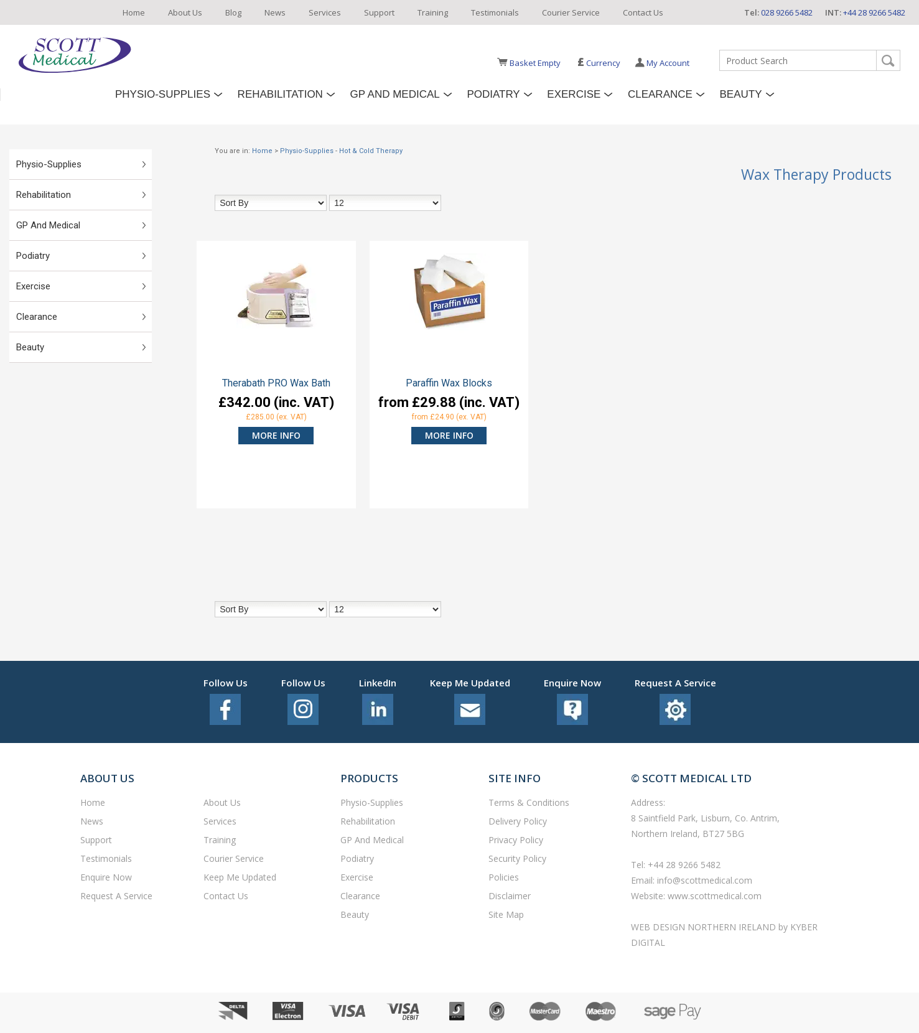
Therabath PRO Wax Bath (276, 383)
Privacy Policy (515, 840)
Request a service (116, 896)
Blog (233, 12)
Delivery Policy (517, 821)
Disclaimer (509, 896)
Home (134, 12)
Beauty (741, 94)
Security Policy (517, 858)
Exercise (573, 94)
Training (433, 12)
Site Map (506, 914)
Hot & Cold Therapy (371, 151)
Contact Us (643, 12)
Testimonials (495, 12)
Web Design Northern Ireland (704, 927)
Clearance (660, 94)
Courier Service (571, 12)
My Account (667, 62)
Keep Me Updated (239, 877)
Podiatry (493, 94)
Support (379, 12)
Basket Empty (535, 62)
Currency (598, 62)
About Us (185, 12)
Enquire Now (106, 877)
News (275, 12)
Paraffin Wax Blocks (449, 383)
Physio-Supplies (162, 94)
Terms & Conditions (528, 802)
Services (325, 12)
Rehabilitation (280, 94)
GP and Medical (395, 94)
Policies (503, 877)
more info (276, 435)
